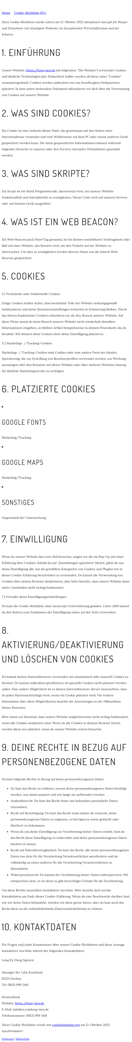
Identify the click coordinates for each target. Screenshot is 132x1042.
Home (6, 13)
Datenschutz (22, 1038)
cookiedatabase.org (66, 1025)
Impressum (8, 1038)
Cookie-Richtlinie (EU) (30, 13)
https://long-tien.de (40, 70)
